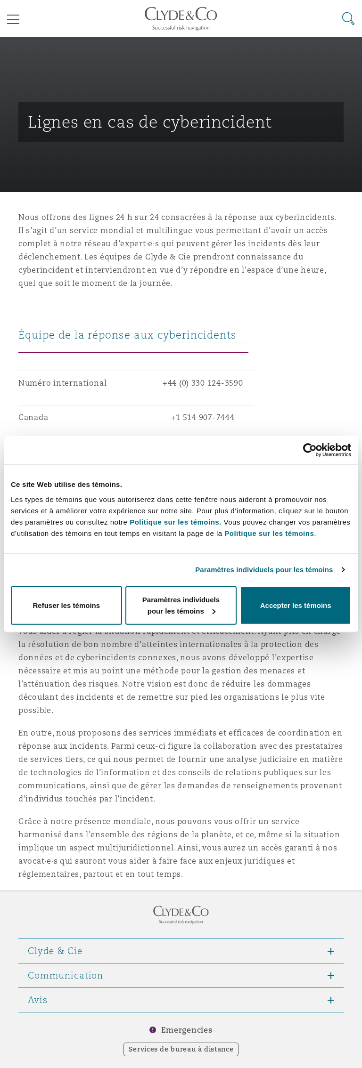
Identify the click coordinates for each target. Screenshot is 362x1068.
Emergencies (186, 1030)
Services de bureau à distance (181, 1049)
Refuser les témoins (66, 605)
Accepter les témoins (295, 605)
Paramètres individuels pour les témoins (264, 570)
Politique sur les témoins (269, 533)
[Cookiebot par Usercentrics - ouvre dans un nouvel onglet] (310, 450)
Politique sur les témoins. (176, 522)
